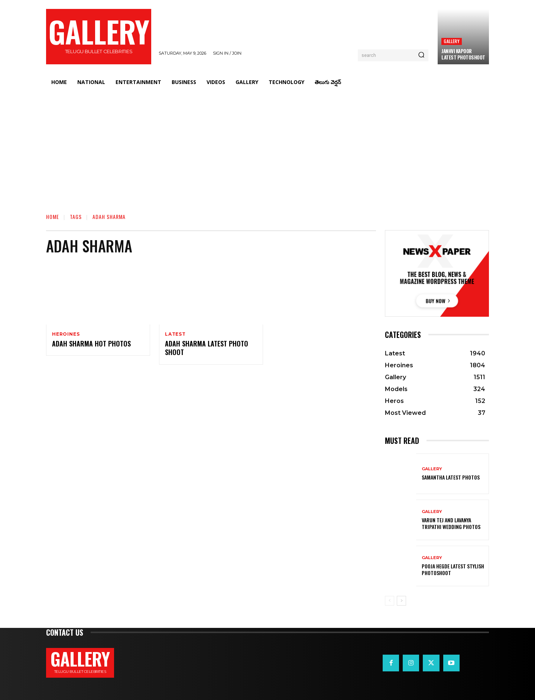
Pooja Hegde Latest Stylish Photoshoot (453, 569)
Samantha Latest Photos (451, 477)
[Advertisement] (267, 147)
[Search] (421, 55)
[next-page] (401, 601)
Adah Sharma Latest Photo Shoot (206, 348)
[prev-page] (389, 601)
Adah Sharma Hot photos (91, 344)
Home (52, 216)
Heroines (66, 334)
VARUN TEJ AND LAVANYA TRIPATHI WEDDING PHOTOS (451, 523)
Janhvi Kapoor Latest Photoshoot (463, 54)
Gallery (451, 41)
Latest (175, 334)
